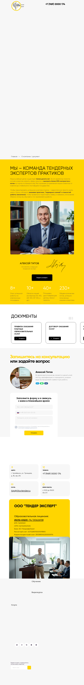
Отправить (34, 433)
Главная (14, 156)
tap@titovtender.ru (21, 490)
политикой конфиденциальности (27, 428)
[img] (16, 6)
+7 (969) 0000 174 (52, 473)
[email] (19, 667)
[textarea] (34, 420)
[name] (34, 407)
